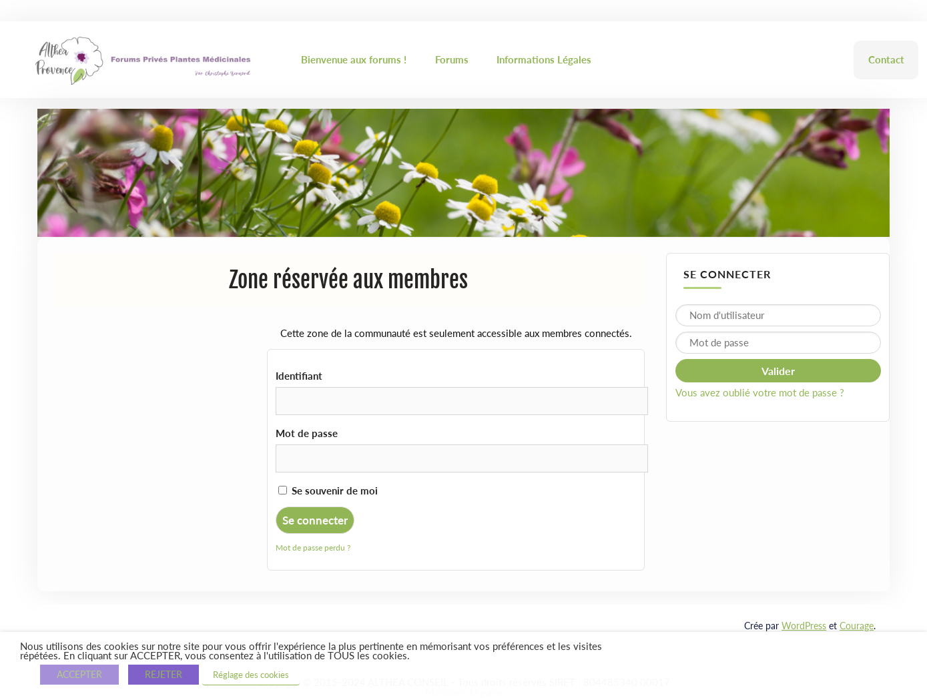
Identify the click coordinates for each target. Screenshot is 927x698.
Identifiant (299, 376)
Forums (452, 59)
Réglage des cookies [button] (251, 674)
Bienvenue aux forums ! (353, 59)
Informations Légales (544, 59)
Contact (886, 59)
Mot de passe (307, 433)
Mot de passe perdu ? (313, 548)
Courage (857, 625)
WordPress (804, 625)
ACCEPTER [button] (79, 674)
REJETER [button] (163, 674)
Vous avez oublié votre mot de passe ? (759, 392)
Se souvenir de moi (328, 490)
